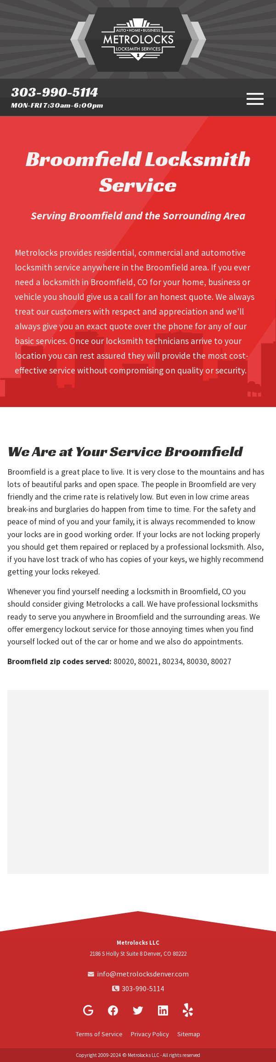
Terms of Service (99, 1034)
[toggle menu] (254, 98)
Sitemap (188, 1034)
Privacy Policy (150, 1034)
